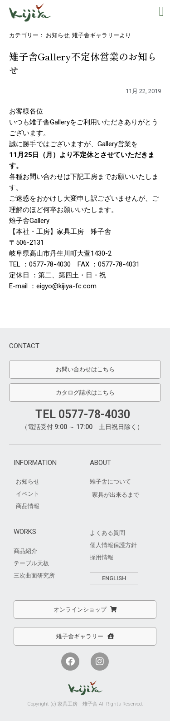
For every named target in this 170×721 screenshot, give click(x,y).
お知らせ (57, 35)
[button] (161, 11)
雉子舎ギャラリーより (101, 35)
